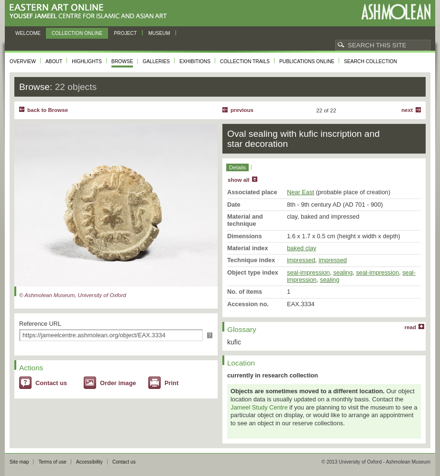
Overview (23, 61)
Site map (19, 462)
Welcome (28, 33)
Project (125, 33)
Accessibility (89, 462)
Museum (159, 33)
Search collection (370, 61)
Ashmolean (395, 12)
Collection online (77, 33)
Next (407, 110)
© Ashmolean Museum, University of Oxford (72, 295)
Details (237, 167)
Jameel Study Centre (259, 407)
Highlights (87, 61)
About (53, 61)
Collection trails (245, 61)
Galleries (156, 61)
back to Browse (47, 110)
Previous (242, 110)
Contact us (51, 383)
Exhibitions (194, 61)
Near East (300, 192)
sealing (343, 272)
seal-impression (308, 272)
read (410, 327)
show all (238, 180)
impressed (301, 260)
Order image (118, 383)
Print (171, 383)
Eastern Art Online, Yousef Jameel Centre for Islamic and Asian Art (91, 12)
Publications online (306, 61)
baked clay (301, 248)
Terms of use (52, 462)
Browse (122, 61)
